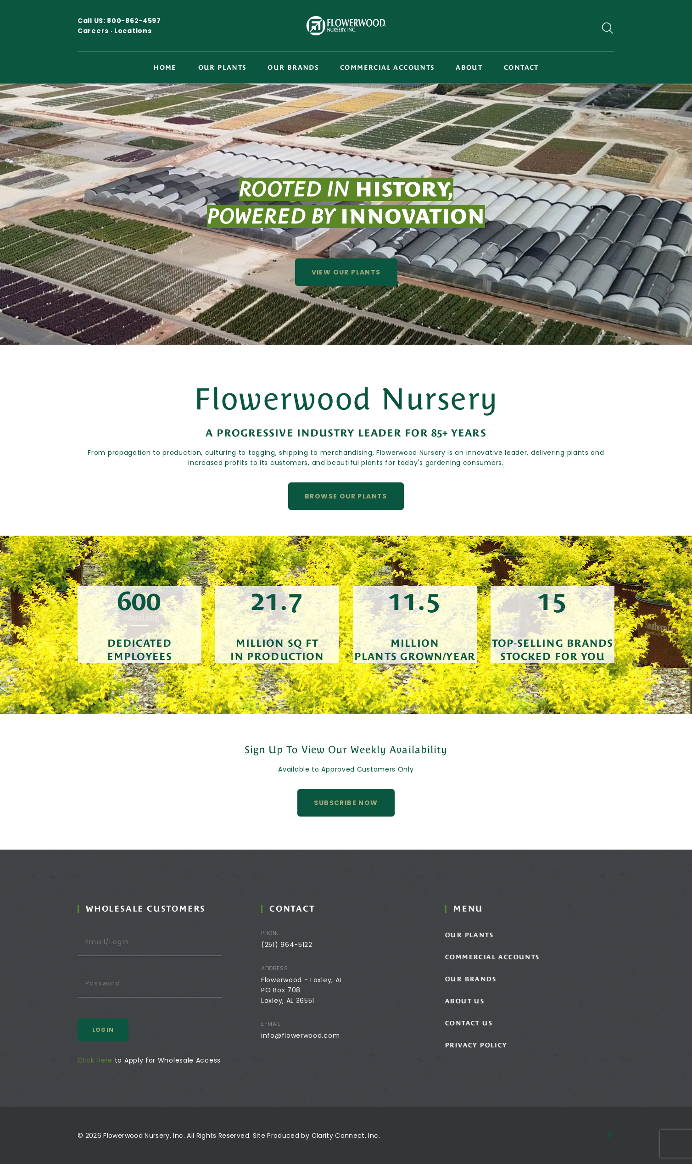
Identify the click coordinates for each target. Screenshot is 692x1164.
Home (165, 67)
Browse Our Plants (346, 513)
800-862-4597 (134, 20)
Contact (521, 67)
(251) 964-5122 (304, 944)
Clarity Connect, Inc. (346, 1135)
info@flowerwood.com (318, 1035)
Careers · (96, 30)
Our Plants (222, 67)
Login (115, 1030)
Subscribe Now (346, 820)
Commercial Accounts (387, 67)
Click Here (107, 1060)
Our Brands (293, 67)
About (469, 67)
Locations (132, 30)
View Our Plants (346, 272)
